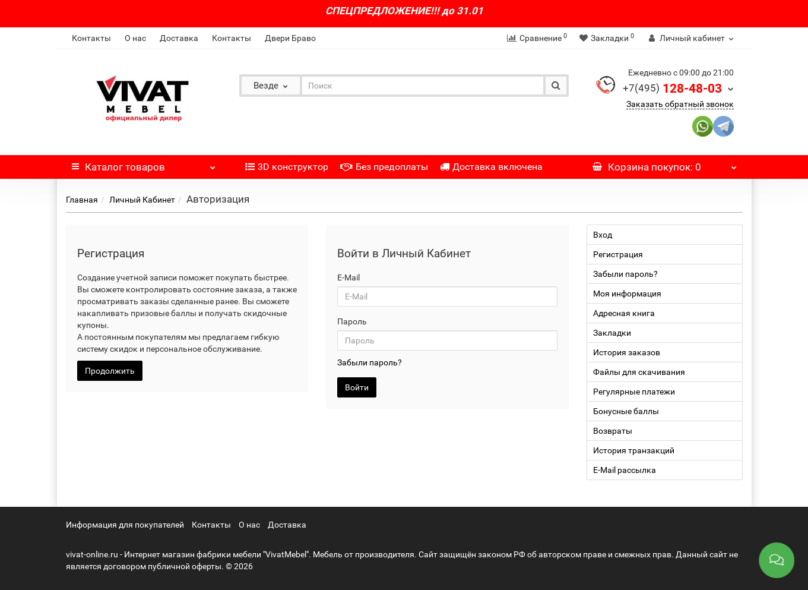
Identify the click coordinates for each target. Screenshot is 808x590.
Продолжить (110, 371)
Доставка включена (491, 166)
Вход (602, 234)
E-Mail (348, 277)
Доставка (179, 38)
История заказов (626, 352)
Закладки (612, 332)
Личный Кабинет (142, 199)
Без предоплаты (384, 166)
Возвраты (612, 431)
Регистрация (618, 254)
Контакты (91, 38)
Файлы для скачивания (639, 372)
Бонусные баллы (626, 411)
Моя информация (627, 293)
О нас (135, 38)
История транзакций (633, 450)
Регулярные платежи (634, 391)
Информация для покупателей (125, 524)
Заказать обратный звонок (680, 104)
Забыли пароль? (369, 362)
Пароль (352, 321)
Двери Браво (290, 38)
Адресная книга (624, 313)
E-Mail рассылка (624, 470)
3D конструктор (286, 166)
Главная (82, 199)
